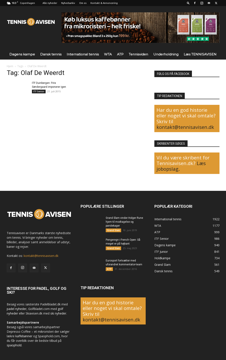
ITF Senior (38, 91)
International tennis (83, 54)
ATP (120, 54)
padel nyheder (16, 309)
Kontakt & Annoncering (104, 3)
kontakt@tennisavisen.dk (185, 127)
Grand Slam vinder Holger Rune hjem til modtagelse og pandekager (124, 221)
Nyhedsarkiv (68, 3)
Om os (82, 3)
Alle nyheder (50, 3)
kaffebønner (23, 336)
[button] (188, 3)
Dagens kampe (22, 54)
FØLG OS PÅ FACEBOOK (173, 74)
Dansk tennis (50, 54)
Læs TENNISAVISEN (200, 54)
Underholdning (165, 54)
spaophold (14, 345)
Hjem (10, 66)
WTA (108, 54)
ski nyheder (58, 313)
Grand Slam (113, 230)
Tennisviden (138, 54)
